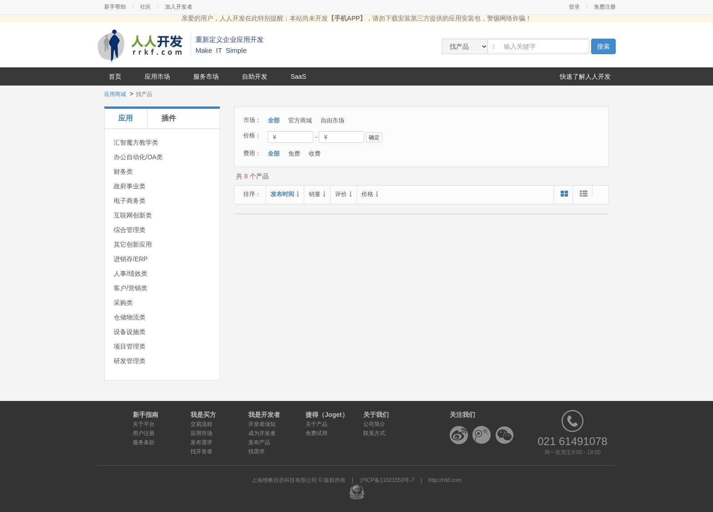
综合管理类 (130, 229)
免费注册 (605, 7)
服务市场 (206, 76)
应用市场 (157, 76)
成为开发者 (262, 433)
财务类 (123, 171)
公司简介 (374, 424)
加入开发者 (178, 7)
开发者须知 (262, 424)
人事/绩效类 (130, 273)
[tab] (125, 118)
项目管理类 (130, 346)
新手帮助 (115, 7)
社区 (145, 7)
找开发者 (201, 451)
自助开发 (254, 76)
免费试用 (316, 433)
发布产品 (259, 442)
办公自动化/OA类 (138, 157)
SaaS (298, 76)
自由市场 (332, 120)
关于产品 (316, 424)
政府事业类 (130, 186)
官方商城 (300, 120)
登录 (574, 7)
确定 (374, 137)
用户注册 (144, 433)
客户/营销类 (130, 288)
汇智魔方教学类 (136, 142)
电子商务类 (130, 200)
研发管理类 (130, 361)
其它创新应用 (133, 244)
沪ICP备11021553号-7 (387, 480)
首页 (115, 76)
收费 (315, 153)
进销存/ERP (131, 259)
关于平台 (144, 424)
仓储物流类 (130, 317)
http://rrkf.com (445, 480)
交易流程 (201, 424)
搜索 (603, 46)
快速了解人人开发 (585, 76)
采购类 (123, 302)
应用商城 (115, 94)
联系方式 (374, 433)
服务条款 (144, 442)
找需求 (256, 451)
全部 (274, 120)
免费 (294, 153)
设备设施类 (130, 331)
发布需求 (201, 442)
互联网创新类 (133, 215)
